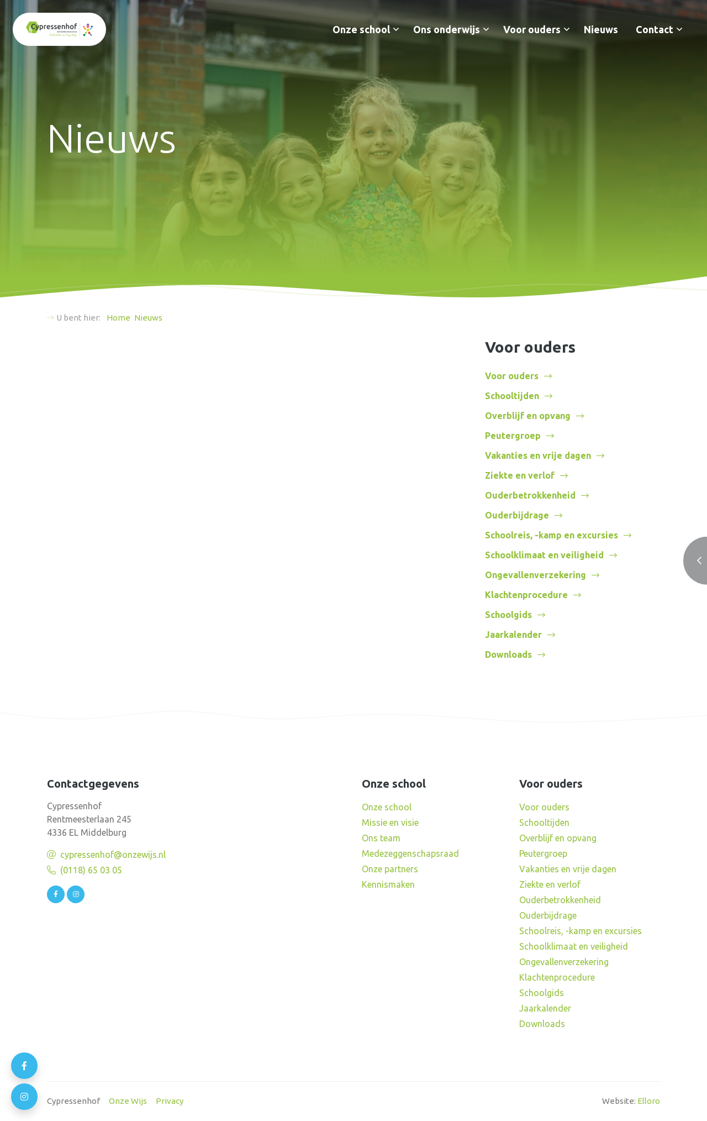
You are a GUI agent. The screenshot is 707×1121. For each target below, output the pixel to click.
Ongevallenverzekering (535, 575)
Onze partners (390, 869)
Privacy (169, 1101)
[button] (396, 29)
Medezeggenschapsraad (410, 853)
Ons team (381, 838)
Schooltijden (512, 396)
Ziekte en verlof (520, 475)
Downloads (508, 654)
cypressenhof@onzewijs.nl (113, 855)
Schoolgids (508, 615)
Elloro (648, 1101)
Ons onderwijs (446, 29)
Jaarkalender (513, 635)
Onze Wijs (128, 1101)
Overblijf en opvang (528, 416)
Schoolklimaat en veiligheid (544, 555)
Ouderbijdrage (517, 515)
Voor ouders (532, 29)
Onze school (361, 29)
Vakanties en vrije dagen (538, 455)
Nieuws (601, 29)
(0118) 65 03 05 (91, 870)
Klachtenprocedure (526, 595)
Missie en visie (390, 822)
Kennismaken (388, 884)
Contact (654, 29)
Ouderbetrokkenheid (530, 495)
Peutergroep (513, 436)
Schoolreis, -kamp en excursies (551, 535)
